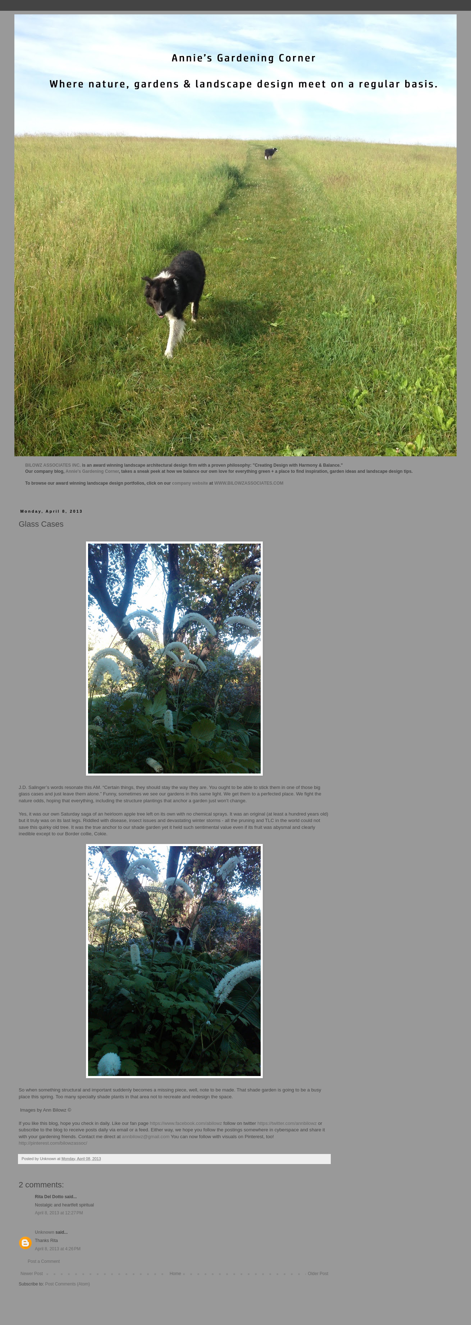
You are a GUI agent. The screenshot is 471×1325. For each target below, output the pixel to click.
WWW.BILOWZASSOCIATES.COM (248, 483)
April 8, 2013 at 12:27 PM (59, 1212)
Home (175, 1273)
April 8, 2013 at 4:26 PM (58, 1248)
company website (190, 483)
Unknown (44, 1232)
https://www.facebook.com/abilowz (186, 1123)
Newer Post (31, 1273)
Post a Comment (44, 1261)
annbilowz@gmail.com (145, 1136)
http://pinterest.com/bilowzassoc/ (53, 1143)
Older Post (318, 1273)
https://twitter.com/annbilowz (287, 1123)
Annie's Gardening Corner (92, 471)
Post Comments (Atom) (67, 1284)
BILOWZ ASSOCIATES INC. (53, 465)
